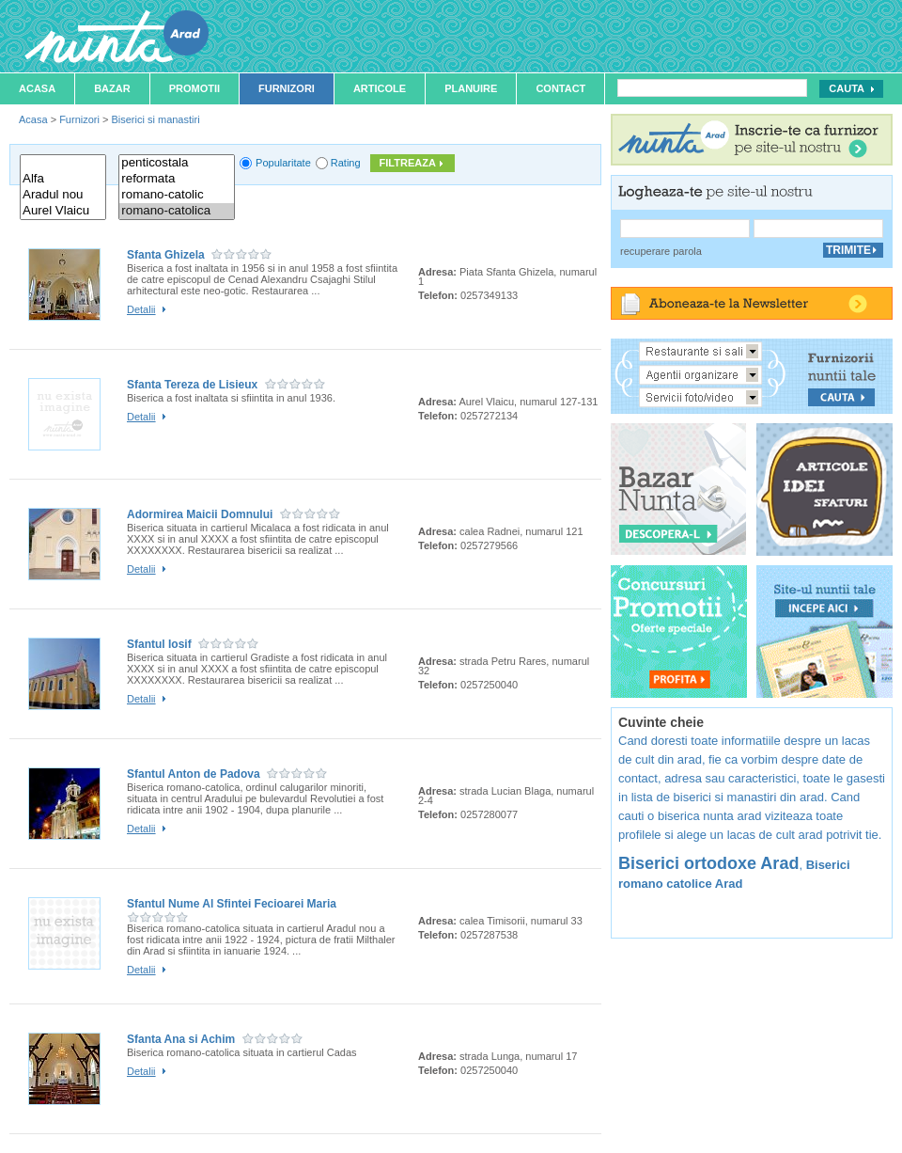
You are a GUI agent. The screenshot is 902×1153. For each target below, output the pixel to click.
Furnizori (286, 88)
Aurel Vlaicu (63, 211)
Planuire (470, 88)
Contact (560, 88)
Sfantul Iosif (159, 644)
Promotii (194, 88)
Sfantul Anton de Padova (193, 774)
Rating (346, 162)
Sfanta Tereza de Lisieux (192, 384)
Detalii (141, 309)
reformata (176, 179)
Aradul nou (63, 195)
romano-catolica (176, 211)
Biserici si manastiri (155, 119)
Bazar (112, 88)
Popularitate (283, 162)
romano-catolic (176, 195)
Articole (379, 88)
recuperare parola (661, 251)
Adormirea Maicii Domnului (199, 514)
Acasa (37, 88)
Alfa (63, 179)
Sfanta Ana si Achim (181, 1039)
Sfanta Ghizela (166, 254)
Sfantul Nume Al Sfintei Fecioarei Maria (231, 903)
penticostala (176, 163)
